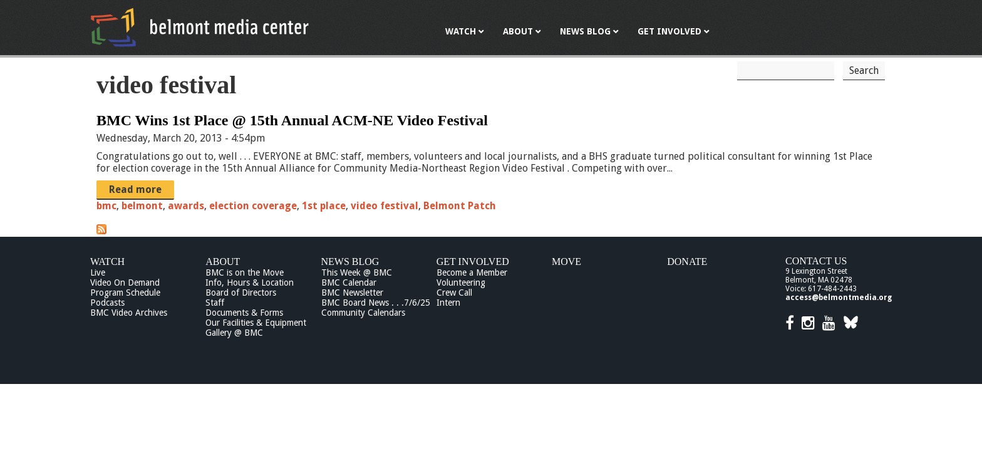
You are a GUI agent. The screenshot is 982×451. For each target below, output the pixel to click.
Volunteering (461, 282)
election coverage (253, 206)
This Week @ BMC (356, 272)
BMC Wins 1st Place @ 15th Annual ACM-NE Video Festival (292, 120)
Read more (135, 189)
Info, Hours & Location (249, 282)
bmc (106, 206)
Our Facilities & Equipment (255, 323)
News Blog (350, 261)
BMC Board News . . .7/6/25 (375, 303)
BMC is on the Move (244, 272)
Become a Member (472, 272)
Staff (214, 303)
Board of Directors (240, 293)
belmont (142, 206)
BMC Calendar (348, 282)
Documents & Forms (244, 313)
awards (186, 206)
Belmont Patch (459, 206)
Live (97, 272)
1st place (324, 206)
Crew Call (454, 293)
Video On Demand (125, 282)
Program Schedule (125, 293)
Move (566, 261)
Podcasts (107, 303)
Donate (687, 261)
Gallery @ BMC (234, 333)
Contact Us (816, 261)
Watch (107, 261)
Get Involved (473, 261)
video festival (384, 206)
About (222, 261)
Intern (448, 303)
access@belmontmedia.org (838, 297)
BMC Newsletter (352, 293)
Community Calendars (363, 313)
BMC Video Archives (128, 313)
